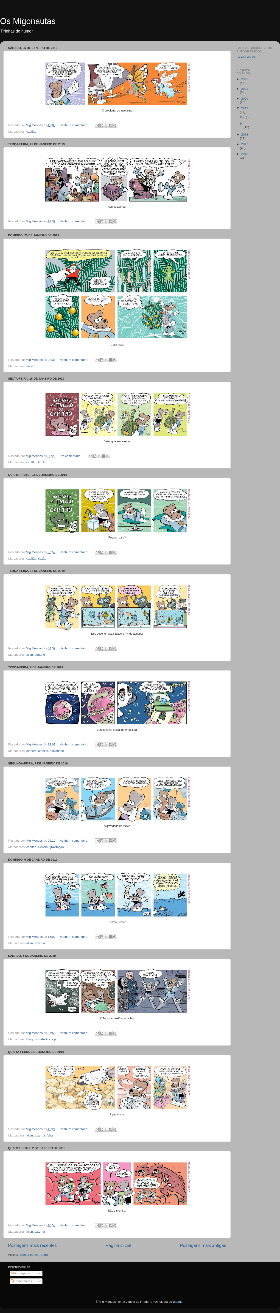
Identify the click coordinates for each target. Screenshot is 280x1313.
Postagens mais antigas (203, 1245)
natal (29, 366)
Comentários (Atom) (34, 1254)
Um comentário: (70, 456)
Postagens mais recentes (32, 1245)
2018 (244, 134)
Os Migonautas (28, 21)
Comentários (21, 1281)
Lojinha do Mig (246, 57)
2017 (244, 144)
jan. (242, 123)
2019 (244, 108)
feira (50, 1135)
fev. (243, 117)
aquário (40, 654)
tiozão (42, 462)
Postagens (20, 1273)
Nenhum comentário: (74, 125)
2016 (244, 154)
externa (40, 943)
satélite (43, 751)
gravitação (56, 847)
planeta (31, 751)
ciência (43, 847)
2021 (244, 88)
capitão (31, 131)
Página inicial (118, 1245)
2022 (244, 79)
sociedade (57, 751)
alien (29, 654)
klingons (32, 1039)
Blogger (178, 1301)
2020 (244, 98)
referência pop (49, 1039)
